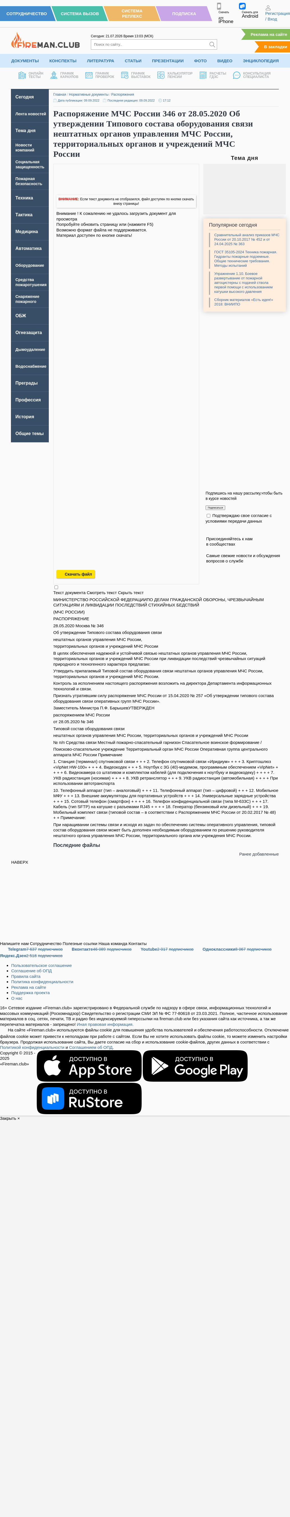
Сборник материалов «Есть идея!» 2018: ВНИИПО (243, 302)
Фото (200, 60)
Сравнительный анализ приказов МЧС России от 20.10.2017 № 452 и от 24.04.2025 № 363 (247, 239)
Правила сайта (25, 976)
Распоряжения (122, 94)
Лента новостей (30, 114)
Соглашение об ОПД (31, 970)
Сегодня (24, 97)
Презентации (168, 60)
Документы (25, 60)
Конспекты (63, 60)
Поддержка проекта (30, 992)
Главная (59, 94)
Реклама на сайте (269, 34)
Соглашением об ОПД (90, 1047)
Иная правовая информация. (105, 1024)
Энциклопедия (261, 60)
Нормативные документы (89, 94)
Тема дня (25, 130)
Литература (100, 60)
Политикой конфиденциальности (32, 1047)
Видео (225, 60)
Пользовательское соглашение (41, 965)
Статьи (133, 60)
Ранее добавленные (259, 854)
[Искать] (212, 44)
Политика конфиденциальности (42, 981)
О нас (16, 998)
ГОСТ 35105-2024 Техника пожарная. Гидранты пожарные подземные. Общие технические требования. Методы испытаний (245, 259)
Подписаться (215, 507)
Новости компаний (24, 147)
